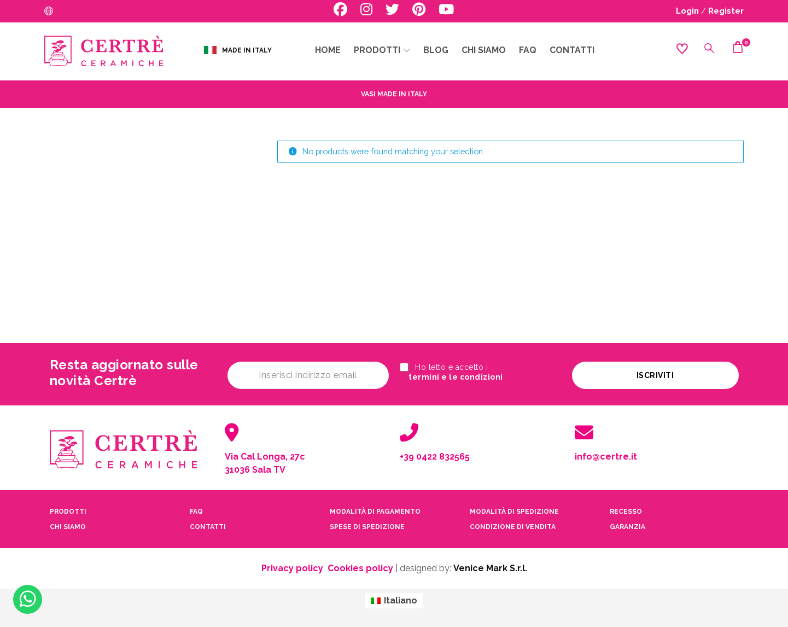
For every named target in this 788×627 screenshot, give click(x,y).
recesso (626, 509)
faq (196, 509)
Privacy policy (292, 566)
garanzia (627, 525)
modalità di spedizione (514, 509)
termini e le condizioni (463, 378)
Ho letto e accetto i (455, 372)
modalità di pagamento (375, 509)
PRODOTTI (68, 509)
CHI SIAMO (68, 525)
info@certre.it (606, 454)
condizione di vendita (513, 525)
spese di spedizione (367, 525)
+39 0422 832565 (435, 454)
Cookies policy (360, 566)
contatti (208, 525)
